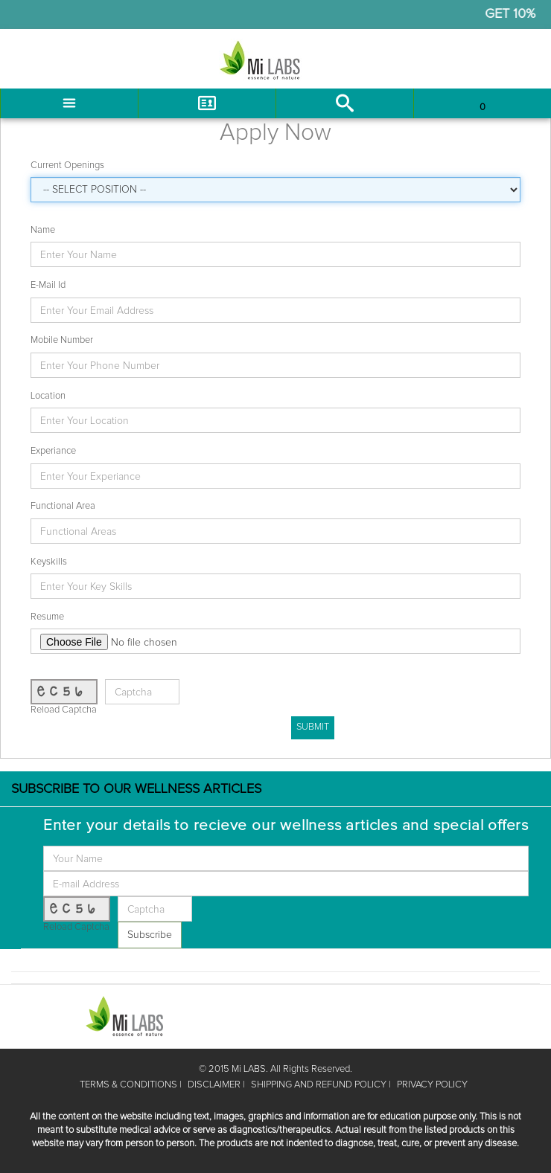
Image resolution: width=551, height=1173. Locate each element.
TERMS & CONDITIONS (128, 1085)
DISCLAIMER (214, 1085)
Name (43, 230)
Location (48, 396)
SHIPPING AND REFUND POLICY (318, 1085)
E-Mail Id (48, 285)
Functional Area (63, 506)
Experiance (53, 451)
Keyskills (49, 562)
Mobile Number (62, 340)
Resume (47, 617)
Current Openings (67, 165)
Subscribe (149, 935)
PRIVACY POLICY (432, 1085)
